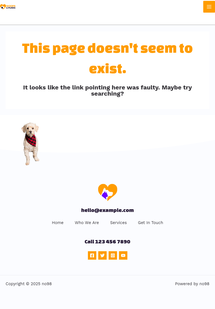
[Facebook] (92, 255)
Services (118, 222)
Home (58, 222)
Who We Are (87, 222)
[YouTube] (123, 255)
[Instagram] (113, 255)
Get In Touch (150, 222)
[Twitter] (102, 255)
